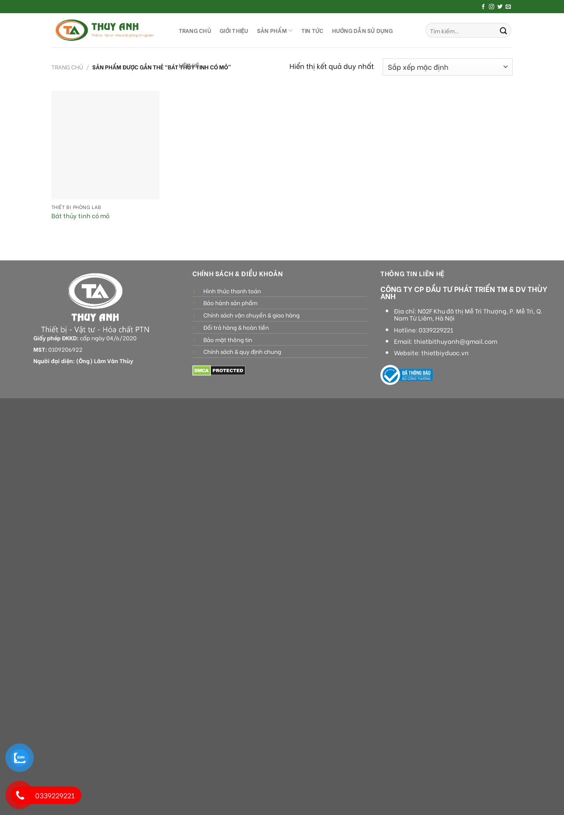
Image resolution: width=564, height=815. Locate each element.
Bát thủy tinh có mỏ (80, 216)
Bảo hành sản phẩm (230, 303)
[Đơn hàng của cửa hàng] (448, 67)
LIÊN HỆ (189, 65)
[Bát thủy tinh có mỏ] (105, 145)
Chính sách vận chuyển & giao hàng (251, 315)
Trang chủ (67, 67)
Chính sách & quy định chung (242, 351)
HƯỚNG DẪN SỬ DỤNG (362, 30)
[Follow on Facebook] (483, 7)
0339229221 (436, 329)
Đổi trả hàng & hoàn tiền (236, 327)
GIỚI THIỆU (234, 30)
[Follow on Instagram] (491, 7)
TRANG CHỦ (195, 30)
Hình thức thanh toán (232, 291)
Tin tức (312, 30)
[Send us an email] (508, 7)
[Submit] (503, 30)
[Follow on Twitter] (500, 7)
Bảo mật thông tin (227, 339)
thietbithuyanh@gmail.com (455, 341)
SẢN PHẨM (275, 30)
